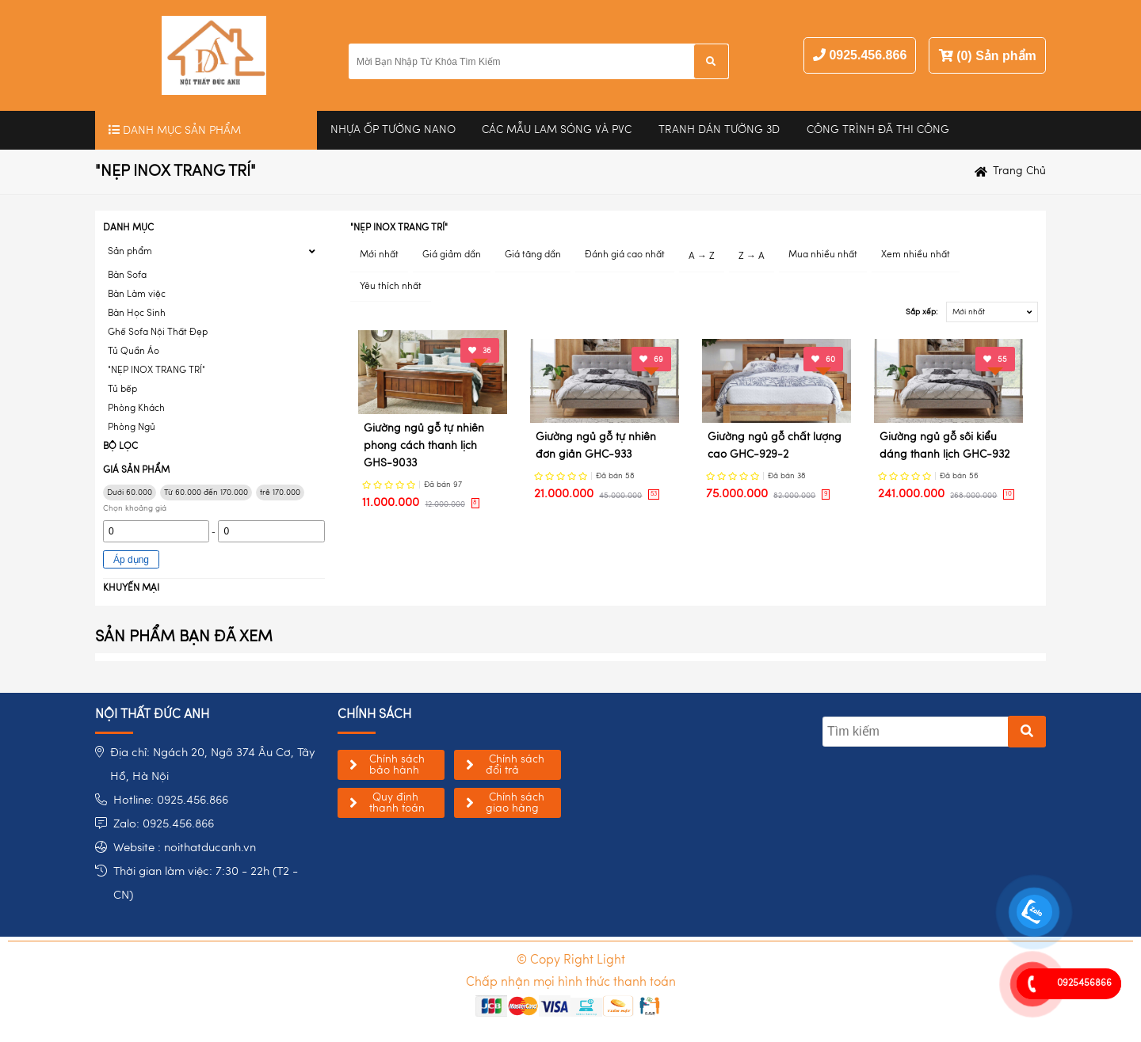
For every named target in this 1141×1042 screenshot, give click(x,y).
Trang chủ (1019, 171)
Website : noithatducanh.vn (184, 848)
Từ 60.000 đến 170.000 (206, 492)
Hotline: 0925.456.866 (170, 801)
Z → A (751, 256)
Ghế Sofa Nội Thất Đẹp (158, 332)
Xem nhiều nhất (915, 255)
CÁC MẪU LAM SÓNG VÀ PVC (557, 129)
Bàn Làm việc (137, 294)
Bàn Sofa (127, 275)
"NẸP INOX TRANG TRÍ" (156, 370)
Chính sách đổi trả (515, 765)
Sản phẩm (130, 252)
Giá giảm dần (451, 255)
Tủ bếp (122, 389)
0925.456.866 (867, 55)
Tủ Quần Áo (133, 351)
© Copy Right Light (571, 960)
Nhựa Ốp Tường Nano (393, 129)
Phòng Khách (136, 408)
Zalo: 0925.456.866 (163, 825)
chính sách (374, 715)
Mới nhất (379, 255)
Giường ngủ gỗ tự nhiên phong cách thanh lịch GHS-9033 (424, 446)
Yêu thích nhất (391, 286)
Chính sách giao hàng (515, 803)
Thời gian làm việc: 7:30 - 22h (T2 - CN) (205, 884)
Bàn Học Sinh (137, 313)
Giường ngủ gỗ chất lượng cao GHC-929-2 (774, 446)
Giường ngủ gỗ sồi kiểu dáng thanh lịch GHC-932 (944, 446)
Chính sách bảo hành (397, 765)
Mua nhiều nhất (822, 255)
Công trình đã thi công (878, 129)
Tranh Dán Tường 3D (719, 129)
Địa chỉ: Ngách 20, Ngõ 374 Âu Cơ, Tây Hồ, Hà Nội (212, 765)
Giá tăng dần (533, 255)
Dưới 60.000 (129, 492)
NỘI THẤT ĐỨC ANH (152, 715)
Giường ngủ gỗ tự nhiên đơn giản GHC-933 (596, 446)
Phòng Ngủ (131, 427)
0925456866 (1084, 983)
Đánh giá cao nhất (625, 255)
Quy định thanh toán (397, 803)
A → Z (702, 256)
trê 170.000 (280, 492)
